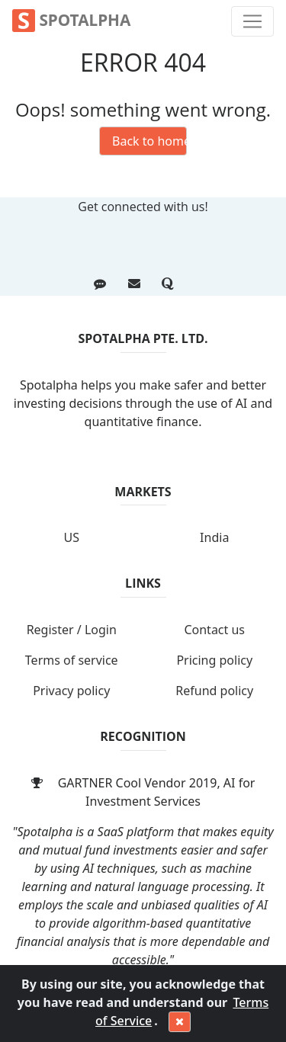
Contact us (214, 629)
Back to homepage (149, 141)
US (71, 537)
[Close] (180, 1022)
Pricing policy (214, 660)
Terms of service (71, 660)
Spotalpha (71, 20)
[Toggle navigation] (252, 21)
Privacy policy (71, 690)
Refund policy (214, 690)
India (214, 537)
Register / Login (72, 629)
